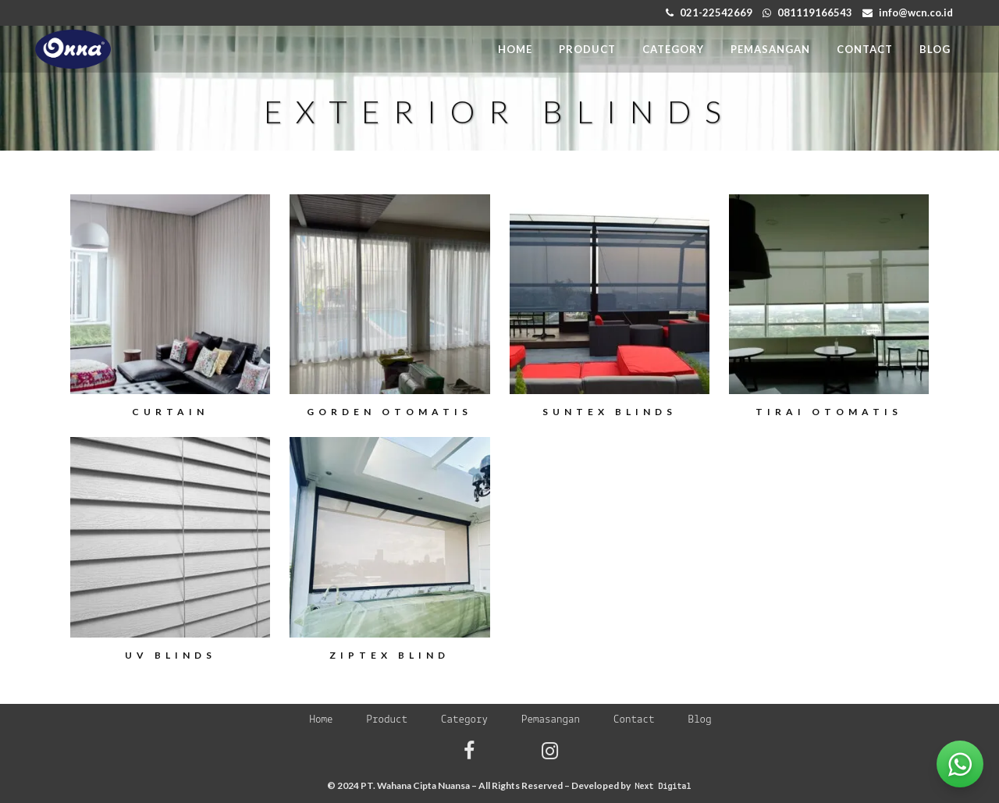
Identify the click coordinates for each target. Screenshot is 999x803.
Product (386, 720)
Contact (634, 720)
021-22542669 (716, 12)
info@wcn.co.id (916, 12)
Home (320, 720)
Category (464, 720)
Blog (700, 720)
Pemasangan (550, 720)
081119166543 (814, 12)
